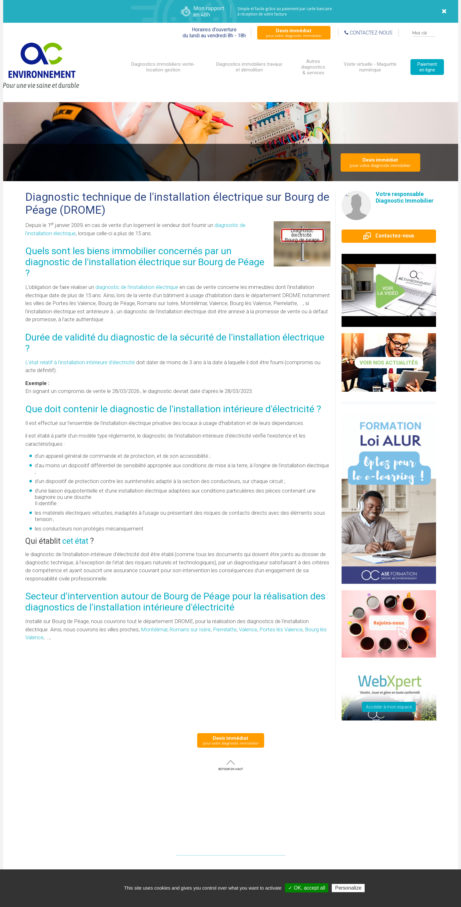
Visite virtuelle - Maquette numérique (370, 67)
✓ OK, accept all (306, 888)
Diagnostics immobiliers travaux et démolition (249, 67)
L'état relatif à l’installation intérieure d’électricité (80, 362)
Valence (248, 629)
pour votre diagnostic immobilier (293, 32)
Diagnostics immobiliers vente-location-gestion (163, 67)
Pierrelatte (225, 629)
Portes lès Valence (281, 629)
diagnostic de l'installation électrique (136, 287)
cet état (75, 541)
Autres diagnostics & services (313, 67)
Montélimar (154, 629)
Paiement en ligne (427, 67)
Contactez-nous (388, 235)
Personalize (348, 888)
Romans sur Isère (190, 629)
